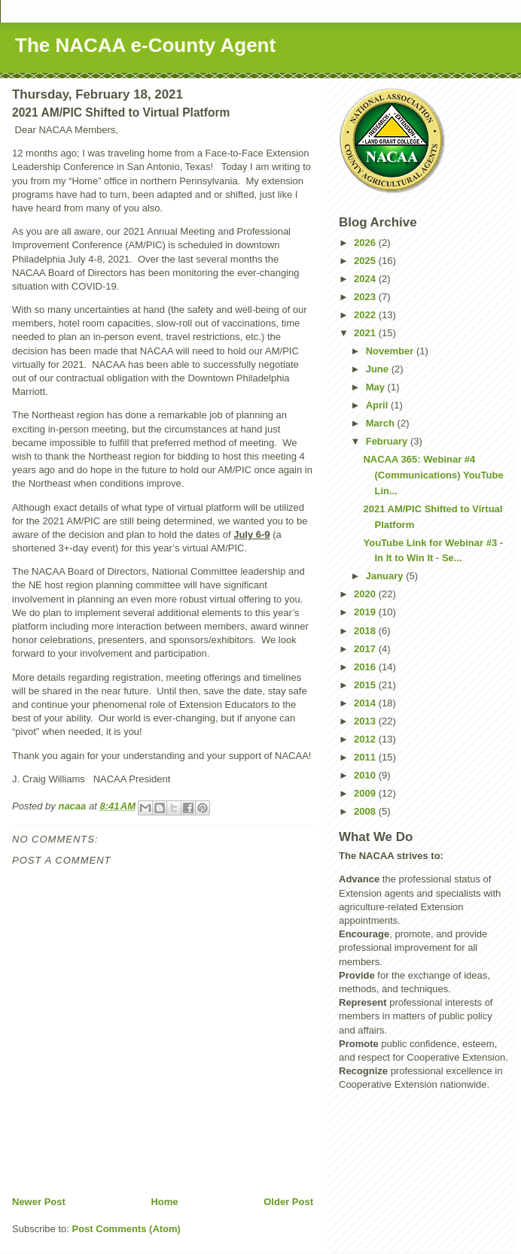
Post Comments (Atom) (126, 1228)
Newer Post (39, 1201)
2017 (366, 648)
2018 (366, 630)
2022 (366, 314)
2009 (366, 793)
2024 (366, 278)
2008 (366, 811)
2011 (366, 757)
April (378, 405)
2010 (366, 775)
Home (164, 1201)
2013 (366, 721)
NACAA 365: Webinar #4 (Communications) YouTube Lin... (433, 475)
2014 (366, 703)
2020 (366, 594)
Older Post (288, 1201)
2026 (366, 242)
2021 (366, 333)
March (382, 423)
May (377, 387)
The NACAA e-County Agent (145, 45)
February (388, 441)
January (386, 575)
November (391, 351)
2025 (366, 260)
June (379, 369)
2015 (366, 685)
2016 (366, 667)
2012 (366, 739)
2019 (366, 612)
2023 (366, 296)
